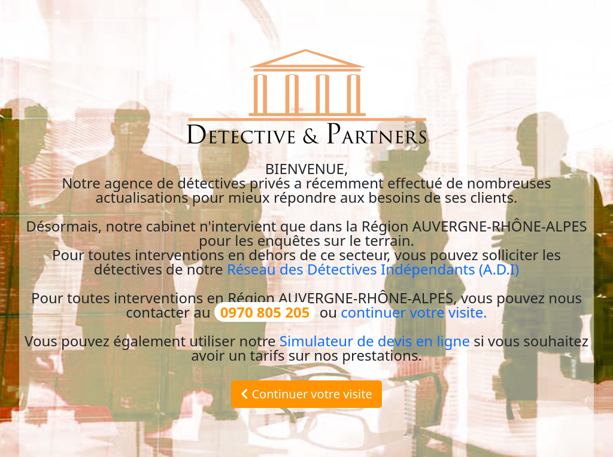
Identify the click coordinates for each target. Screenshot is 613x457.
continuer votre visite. (414, 312)
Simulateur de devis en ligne (375, 341)
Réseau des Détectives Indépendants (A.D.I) (373, 269)
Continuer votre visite (306, 394)
